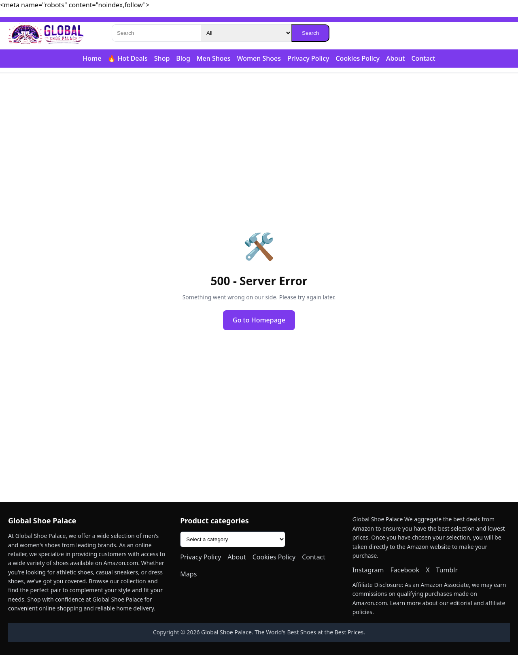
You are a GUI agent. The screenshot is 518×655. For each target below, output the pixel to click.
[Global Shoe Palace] (46, 33)
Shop (162, 58)
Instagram (368, 569)
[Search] (156, 33)
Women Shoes (259, 58)
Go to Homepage (259, 320)
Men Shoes (214, 58)
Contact (423, 58)
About (395, 58)
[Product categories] (232, 539)
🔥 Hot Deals (127, 58)
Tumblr (447, 569)
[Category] (246, 33)
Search (310, 33)
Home (92, 58)
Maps (188, 574)
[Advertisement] (259, 136)
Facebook (404, 569)
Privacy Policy (308, 58)
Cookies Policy (357, 58)
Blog (183, 58)
